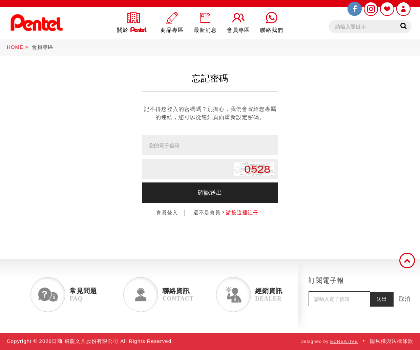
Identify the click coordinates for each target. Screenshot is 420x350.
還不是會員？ (228, 212)
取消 (405, 299)
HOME (15, 47)
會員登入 (167, 212)
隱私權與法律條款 (391, 341)
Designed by (329, 341)
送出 (382, 299)
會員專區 (43, 47)
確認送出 (210, 192)
